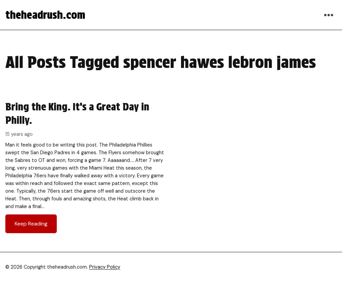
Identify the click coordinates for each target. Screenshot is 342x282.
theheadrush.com (45, 14)
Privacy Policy (104, 267)
